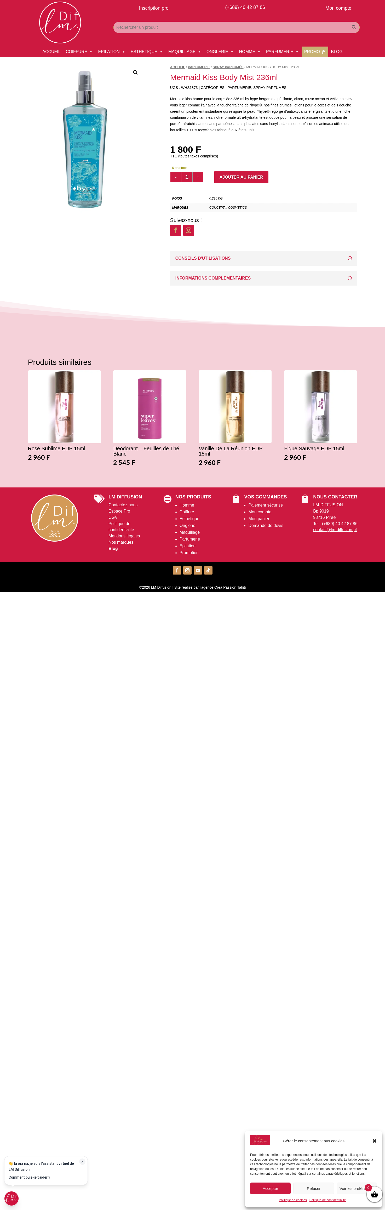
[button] (374, 1141)
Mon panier (258, 518)
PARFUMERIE (282, 52)
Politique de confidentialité (327, 1200)
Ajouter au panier (241, 177)
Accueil (177, 67)
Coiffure (187, 512)
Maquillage (190, 532)
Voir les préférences (357, 1188)
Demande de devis (265, 525)
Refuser (314, 1188)
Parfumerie (190, 539)
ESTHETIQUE (147, 52)
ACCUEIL (51, 51)
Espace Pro (119, 511)
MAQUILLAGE (184, 52)
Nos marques (120, 542)
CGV (113, 517)
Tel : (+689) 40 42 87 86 (335, 523)
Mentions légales (124, 536)
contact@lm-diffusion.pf (335, 529)
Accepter (270, 1188)
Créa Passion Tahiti (230, 587)
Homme (187, 505)
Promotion (189, 552)
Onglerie (187, 525)
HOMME (250, 52)
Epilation (188, 546)
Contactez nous (122, 505)
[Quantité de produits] (187, 177)
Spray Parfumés (228, 67)
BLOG (336, 51)
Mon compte (259, 512)
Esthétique (189, 518)
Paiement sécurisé (265, 505)
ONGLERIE (220, 52)
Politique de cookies (293, 1200)
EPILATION (111, 52)
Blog (113, 548)
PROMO (312, 51)
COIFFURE (79, 52)
